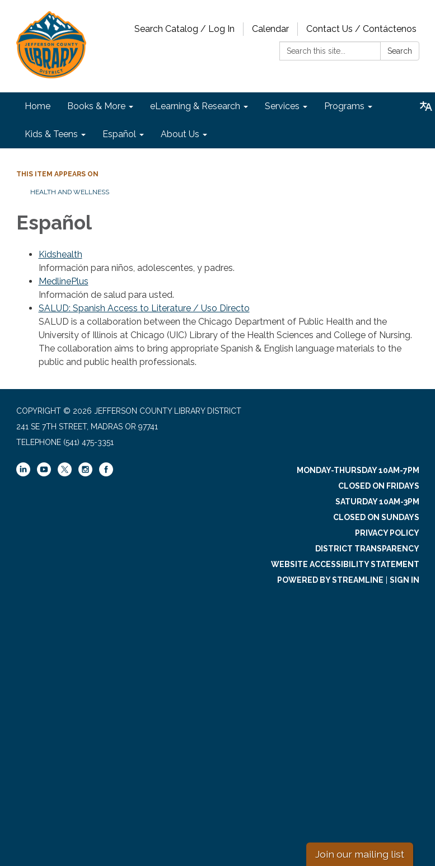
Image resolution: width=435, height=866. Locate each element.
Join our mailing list (359, 854)
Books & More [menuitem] (96, 106)
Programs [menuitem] (344, 106)
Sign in (404, 579)
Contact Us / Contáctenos (361, 29)
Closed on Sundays (376, 517)
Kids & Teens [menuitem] (51, 134)
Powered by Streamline (330, 579)
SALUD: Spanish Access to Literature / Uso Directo (144, 308)
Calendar (270, 29)
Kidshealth (60, 254)
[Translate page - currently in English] (426, 106)
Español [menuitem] (119, 134)
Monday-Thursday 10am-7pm (358, 470)
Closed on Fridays (378, 485)
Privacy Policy (387, 532)
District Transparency (367, 548)
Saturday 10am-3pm (377, 501)
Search (399, 50)
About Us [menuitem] (180, 134)
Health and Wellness (69, 192)
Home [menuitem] (37, 106)
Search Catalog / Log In (184, 29)
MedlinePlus (63, 281)
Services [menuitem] (282, 106)
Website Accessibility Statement (345, 564)
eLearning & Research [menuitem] (195, 106)
